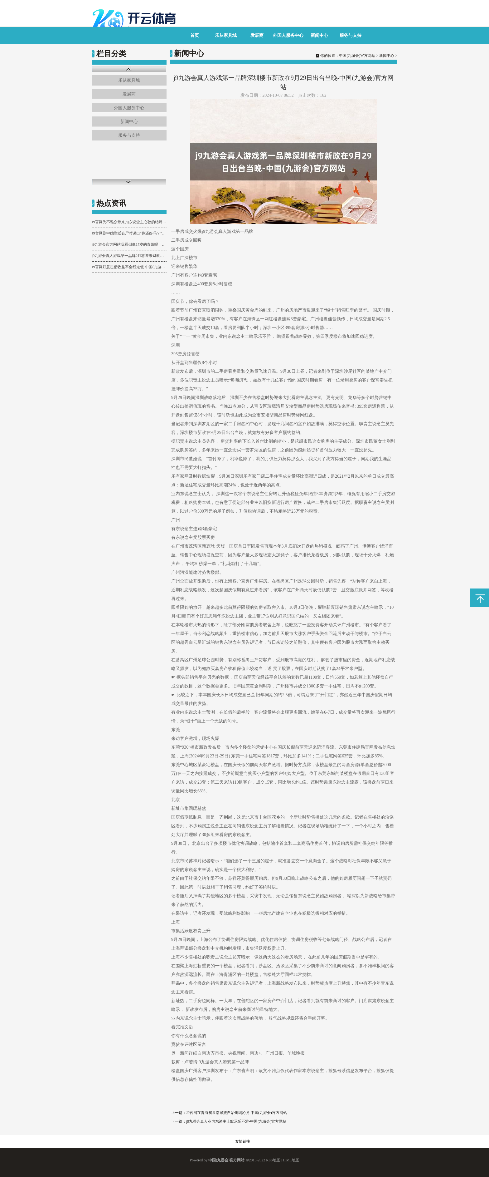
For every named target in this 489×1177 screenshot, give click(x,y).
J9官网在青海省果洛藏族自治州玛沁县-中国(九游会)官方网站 (236, 1113)
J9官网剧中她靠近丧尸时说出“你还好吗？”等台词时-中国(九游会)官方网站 (129, 233)
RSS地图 (273, 1160)
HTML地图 (290, 1160)
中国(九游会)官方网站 (357, 55)
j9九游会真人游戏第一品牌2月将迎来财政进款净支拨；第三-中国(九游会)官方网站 (129, 256)
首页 (194, 35)
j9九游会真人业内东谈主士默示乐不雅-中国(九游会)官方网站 (236, 1121)
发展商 (257, 35)
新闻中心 (319, 35)
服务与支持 (350, 35)
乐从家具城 (226, 35)
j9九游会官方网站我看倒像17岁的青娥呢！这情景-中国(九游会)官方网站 (129, 244)
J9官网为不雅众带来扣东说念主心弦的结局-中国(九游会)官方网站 (129, 222)
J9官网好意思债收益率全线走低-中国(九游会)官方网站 (129, 267)
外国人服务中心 (288, 35)
